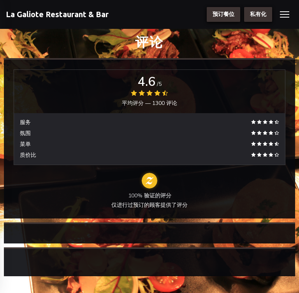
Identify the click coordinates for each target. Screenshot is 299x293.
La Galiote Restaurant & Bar (57, 14)
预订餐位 (223, 14)
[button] (284, 14)
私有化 (258, 14)
